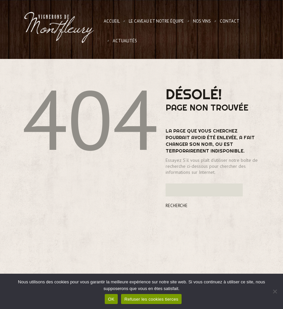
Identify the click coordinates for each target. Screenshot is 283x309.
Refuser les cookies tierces (151, 299)
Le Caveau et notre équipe (156, 21)
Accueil (112, 21)
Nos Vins (202, 21)
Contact (229, 21)
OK (111, 299)
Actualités (125, 41)
